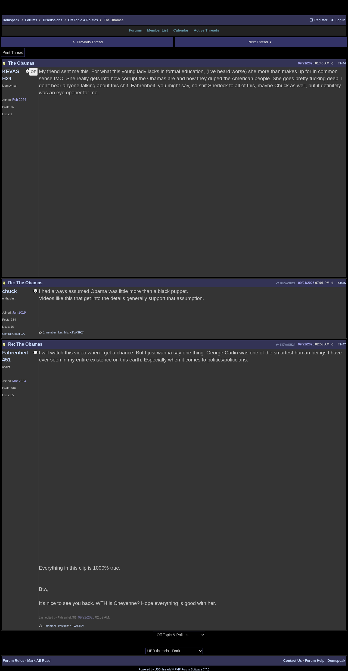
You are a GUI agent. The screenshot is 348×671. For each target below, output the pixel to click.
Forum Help (314, 660)
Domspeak (11, 20)
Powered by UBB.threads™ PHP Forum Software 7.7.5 (174, 669)
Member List (157, 30)
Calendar (181, 30)
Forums (31, 20)
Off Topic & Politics (83, 20)
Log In (338, 20)
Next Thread (260, 42)
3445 (342, 283)
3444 (342, 63)
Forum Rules (13, 660)
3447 (342, 344)
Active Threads (206, 30)
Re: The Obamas (25, 282)
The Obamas (21, 63)
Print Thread (12, 52)
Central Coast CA (13, 333)
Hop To (147, 635)
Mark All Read (39, 660)
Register (318, 20)
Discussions (52, 20)
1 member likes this (55, 332)
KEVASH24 (286, 283)
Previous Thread (87, 42)
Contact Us (292, 660)
